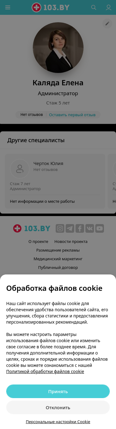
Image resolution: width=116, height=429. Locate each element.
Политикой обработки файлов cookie (45, 371)
